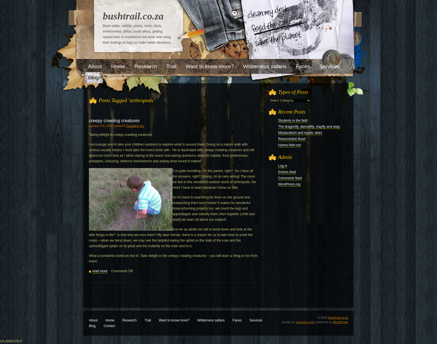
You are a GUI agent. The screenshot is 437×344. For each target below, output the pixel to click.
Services (255, 320)
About (93, 320)
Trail (148, 320)
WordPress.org (289, 184)
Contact (109, 326)
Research (129, 320)
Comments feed (290, 178)
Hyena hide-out (289, 145)
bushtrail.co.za (133, 16)
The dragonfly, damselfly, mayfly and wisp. (309, 127)
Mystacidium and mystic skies (300, 133)
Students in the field (292, 120)
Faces (237, 320)
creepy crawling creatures (114, 120)
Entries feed (287, 172)
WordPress (340, 322)
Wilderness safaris (211, 320)
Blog (92, 326)
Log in (282, 166)
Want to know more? (174, 320)
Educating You (135, 125)
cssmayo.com (305, 322)
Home (110, 320)
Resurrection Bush (292, 139)
